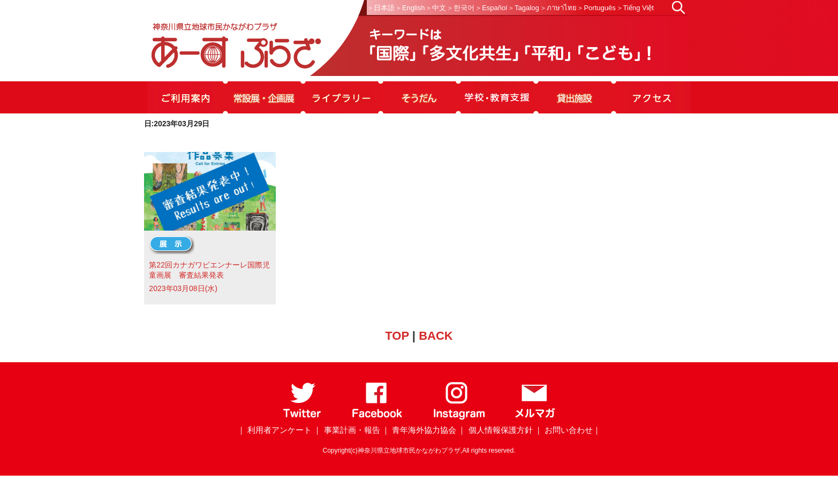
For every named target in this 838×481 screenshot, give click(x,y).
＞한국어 (460, 8)
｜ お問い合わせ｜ (567, 429)
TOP (397, 335)
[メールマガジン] (535, 417)
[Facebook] (377, 417)
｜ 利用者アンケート (274, 429)
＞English (410, 8)
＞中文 (435, 8)
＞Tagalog (523, 8)
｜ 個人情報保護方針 (495, 429)
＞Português (596, 8)
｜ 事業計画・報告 (346, 429)
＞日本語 (381, 8)
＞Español (491, 8)
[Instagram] (459, 417)
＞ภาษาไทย (558, 8)
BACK (436, 335)
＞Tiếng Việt (635, 8)
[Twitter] (302, 417)
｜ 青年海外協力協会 (419, 429)
